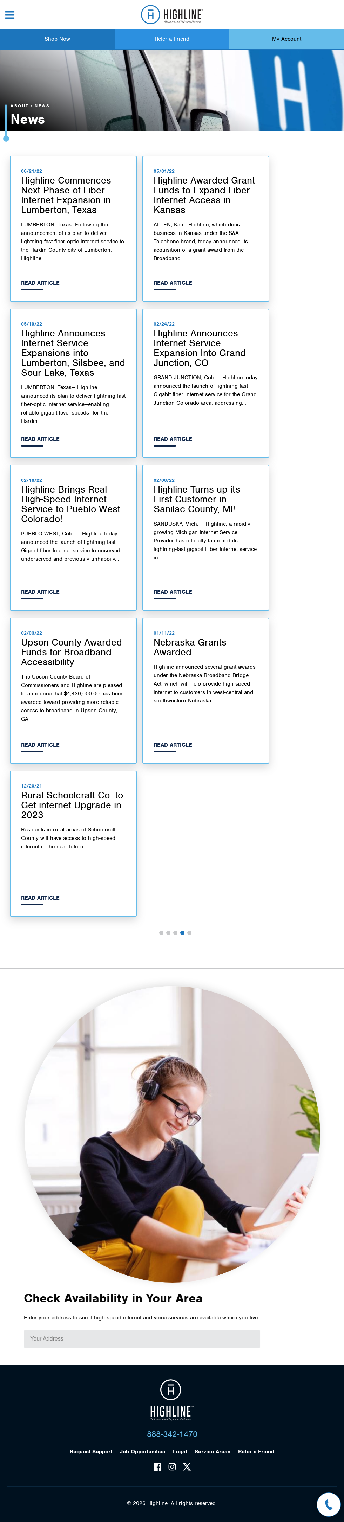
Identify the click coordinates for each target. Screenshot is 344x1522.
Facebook (157, 1467)
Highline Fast (172, 14)
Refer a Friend (172, 39)
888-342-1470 (172, 1434)
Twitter (187, 1467)
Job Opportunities (142, 1451)
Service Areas (212, 1451)
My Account (286, 39)
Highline (172, 1400)
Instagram (172, 1467)
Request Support (91, 1451)
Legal (180, 1451)
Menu (10, 15)
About (20, 106)
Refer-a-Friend (256, 1451)
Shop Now (57, 39)
